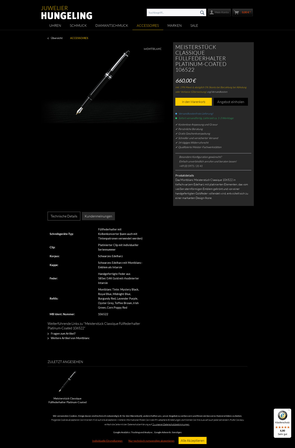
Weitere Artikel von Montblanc (69, 338)
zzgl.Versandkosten (217, 91)
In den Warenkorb (193, 102)
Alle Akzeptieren (192, 440)
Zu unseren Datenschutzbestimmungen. (170, 424)
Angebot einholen (230, 102)
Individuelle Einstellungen (107, 440)
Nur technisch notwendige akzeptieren (151, 440)
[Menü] (289, 411)
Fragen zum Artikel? (62, 333)
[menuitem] (176, 12)
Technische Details (64, 216)
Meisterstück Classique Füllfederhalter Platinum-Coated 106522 (68, 400)
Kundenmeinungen (98, 216)
